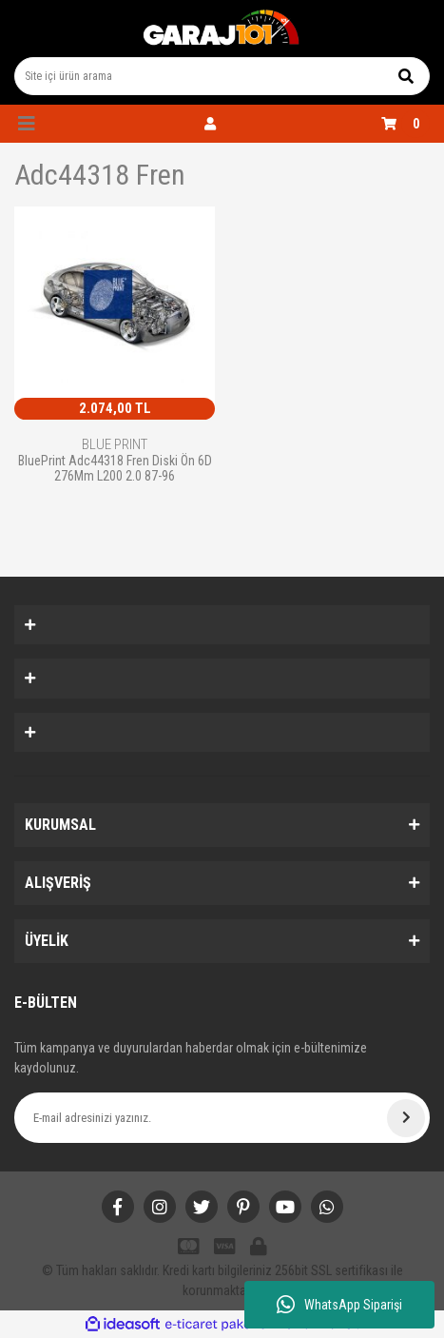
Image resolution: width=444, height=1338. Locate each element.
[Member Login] (210, 124)
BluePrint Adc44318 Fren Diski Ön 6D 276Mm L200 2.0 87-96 (115, 468)
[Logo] (221, 29)
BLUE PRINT (114, 444)
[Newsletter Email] (222, 1117)
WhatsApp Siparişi (339, 1304)
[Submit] (406, 1118)
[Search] (222, 76)
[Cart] (405, 124)
